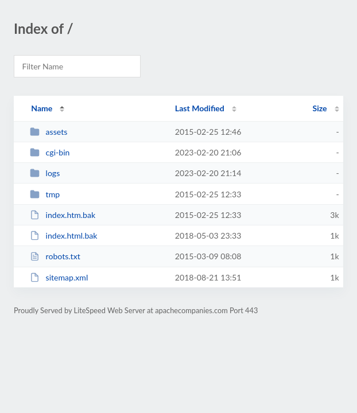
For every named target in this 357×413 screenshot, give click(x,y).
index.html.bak (63, 235)
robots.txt (55, 256)
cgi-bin (49, 152)
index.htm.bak (62, 215)
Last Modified (199, 108)
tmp (45, 194)
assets (48, 132)
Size (320, 108)
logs (45, 173)
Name (41, 108)
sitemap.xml (59, 277)
